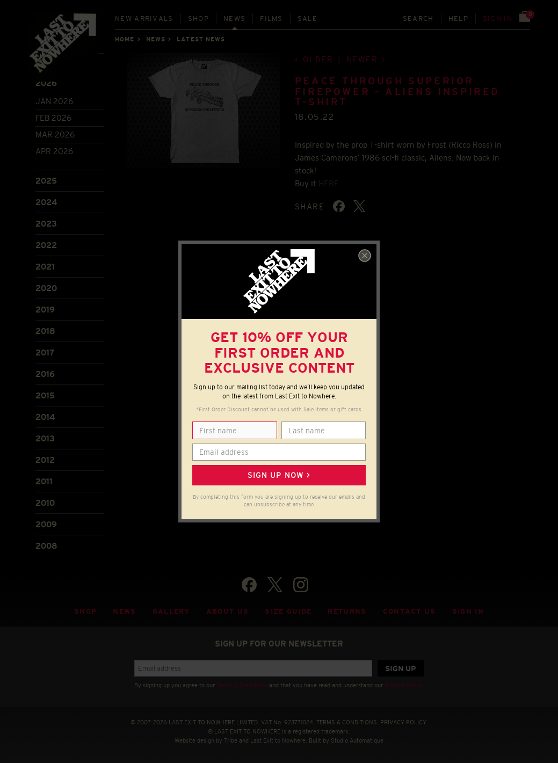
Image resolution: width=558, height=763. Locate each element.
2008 (46, 545)
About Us (227, 611)
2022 (46, 245)
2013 (45, 438)
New (144, 18)
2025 (46, 180)
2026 (46, 83)
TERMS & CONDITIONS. (347, 722)
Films (271, 18)
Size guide (288, 611)
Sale (307, 18)
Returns (347, 611)
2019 (45, 309)
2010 (45, 502)
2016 (45, 374)
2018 (45, 331)
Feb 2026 (53, 117)
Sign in (497, 18)
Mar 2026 (55, 134)
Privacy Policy (403, 685)
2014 (45, 417)
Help (458, 18)
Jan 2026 (54, 101)
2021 (45, 266)
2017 (44, 352)
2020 (46, 288)
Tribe (230, 740)
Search (418, 18)
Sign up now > (279, 475)
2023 (46, 223)
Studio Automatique (357, 740)
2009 (46, 524)
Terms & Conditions (241, 685)
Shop (198, 18)
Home (124, 39)
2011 (44, 481)
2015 (45, 395)
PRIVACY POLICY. (404, 722)
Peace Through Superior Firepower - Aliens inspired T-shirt (397, 92)
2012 (45, 459)
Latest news (201, 39)
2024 (46, 202)
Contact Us (409, 611)
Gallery (171, 611)
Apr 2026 (54, 151)
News (234, 18)
